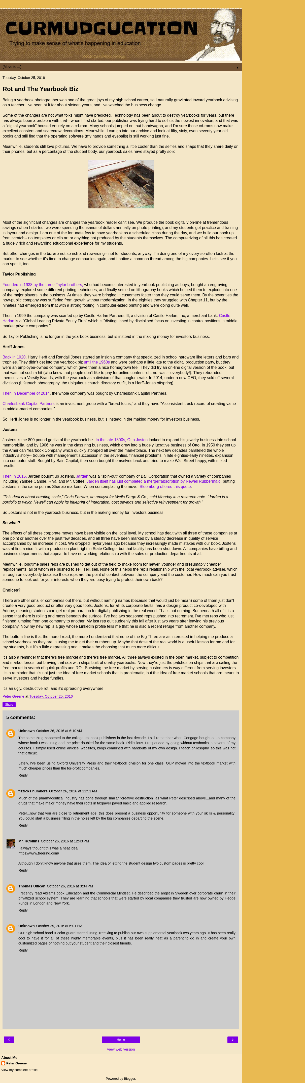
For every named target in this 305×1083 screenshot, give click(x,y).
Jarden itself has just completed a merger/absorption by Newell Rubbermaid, (154, 481)
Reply (23, 775)
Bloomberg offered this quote (165, 486)
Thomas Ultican (31, 886)
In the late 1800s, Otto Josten (122, 440)
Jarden (82, 476)
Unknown (26, 731)
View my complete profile (19, 1070)
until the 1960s (96, 362)
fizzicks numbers (33, 791)
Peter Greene (16, 1063)
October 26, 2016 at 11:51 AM (73, 791)
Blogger (129, 1078)
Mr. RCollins (28, 841)
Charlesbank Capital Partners (29, 403)
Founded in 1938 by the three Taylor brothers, (43, 285)
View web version (121, 1049)
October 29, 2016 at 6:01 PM (59, 926)
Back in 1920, (15, 357)
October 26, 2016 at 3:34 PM (70, 886)
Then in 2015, (15, 476)
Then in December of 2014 (26, 393)
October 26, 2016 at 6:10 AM (59, 731)
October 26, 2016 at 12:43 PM (65, 841)
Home (121, 1040)
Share (9, 704)
